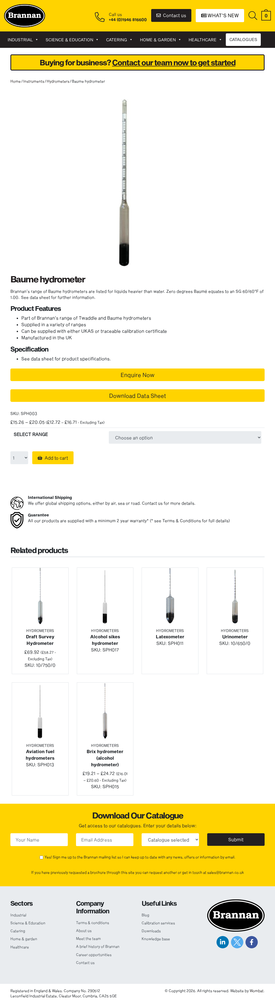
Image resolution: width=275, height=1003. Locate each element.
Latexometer (170, 636)
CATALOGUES (243, 39)
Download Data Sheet (137, 395)
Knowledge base (156, 939)
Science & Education (72, 39)
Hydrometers (58, 81)
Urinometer (235, 636)
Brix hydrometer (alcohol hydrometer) (105, 758)
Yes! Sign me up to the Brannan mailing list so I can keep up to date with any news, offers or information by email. (140, 857)
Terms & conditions (92, 922)
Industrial (23, 39)
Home (15, 81)
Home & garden (161, 39)
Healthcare (205, 39)
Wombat (257, 991)
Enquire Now (137, 375)
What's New (220, 15)
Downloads (151, 931)
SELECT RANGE (31, 434)
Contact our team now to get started (173, 62)
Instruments (33, 81)
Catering (119, 39)
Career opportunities (94, 954)
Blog (145, 915)
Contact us (171, 15)
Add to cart (56, 457)
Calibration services (158, 923)
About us (84, 930)
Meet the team (88, 938)
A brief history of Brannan (97, 946)
